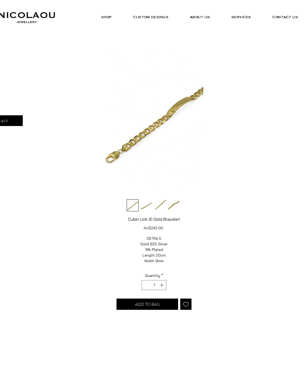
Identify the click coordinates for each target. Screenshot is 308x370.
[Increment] (162, 285)
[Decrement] (145, 285)
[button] (106, 17)
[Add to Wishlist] (185, 304)
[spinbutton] (154, 285)
